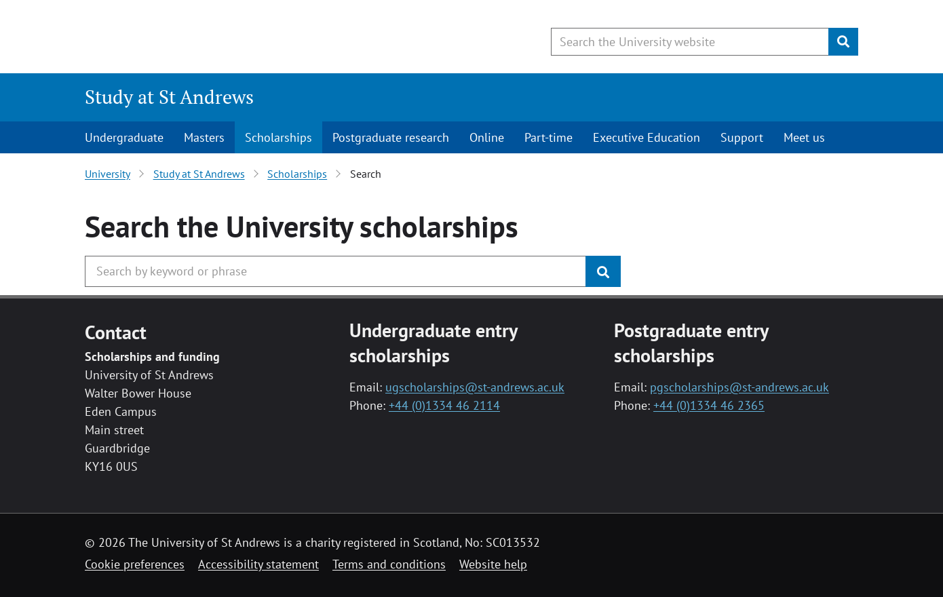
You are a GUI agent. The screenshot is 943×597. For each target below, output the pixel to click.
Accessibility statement (258, 564)
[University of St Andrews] (195, 37)
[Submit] (843, 42)
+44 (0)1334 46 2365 (709, 405)
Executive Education (646, 137)
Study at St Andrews (169, 96)
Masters (204, 137)
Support (741, 137)
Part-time (548, 137)
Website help (493, 564)
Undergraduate (124, 137)
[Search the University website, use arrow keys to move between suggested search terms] (690, 42)
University (107, 173)
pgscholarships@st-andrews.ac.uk (739, 387)
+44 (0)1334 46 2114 (444, 405)
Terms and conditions (389, 564)
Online (486, 137)
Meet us (804, 137)
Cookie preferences (135, 564)
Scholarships (278, 137)
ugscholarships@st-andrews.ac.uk (474, 387)
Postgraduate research (390, 137)
